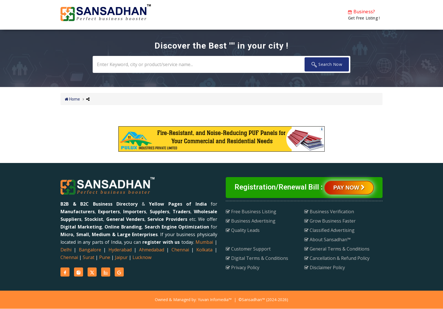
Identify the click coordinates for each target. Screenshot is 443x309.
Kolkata (204, 250)
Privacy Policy (242, 267)
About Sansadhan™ (327, 239)
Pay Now (349, 187)
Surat (88, 257)
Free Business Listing (251, 211)
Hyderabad (120, 250)
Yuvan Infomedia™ (215, 299)
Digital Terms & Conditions (257, 258)
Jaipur (121, 257)
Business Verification (329, 211)
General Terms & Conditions (337, 248)
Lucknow (142, 257)
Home (72, 99)
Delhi (65, 250)
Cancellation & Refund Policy (337, 258)
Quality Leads (243, 230)
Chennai (180, 250)
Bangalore (90, 250)
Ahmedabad (151, 250)
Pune (104, 257)
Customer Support (248, 248)
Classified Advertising (329, 230)
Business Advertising (250, 220)
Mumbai (204, 242)
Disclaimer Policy (324, 267)
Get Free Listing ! (364, 14)
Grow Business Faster (330, 220)
